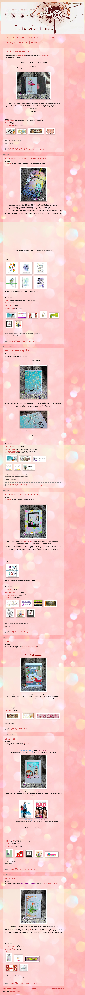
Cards (10, 149)
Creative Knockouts (9, 846)
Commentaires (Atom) (14, 991)
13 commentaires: (23, 631)
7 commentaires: (23, 484)
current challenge (44, 55)
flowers (14, 341)
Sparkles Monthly (9, 589)
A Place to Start (8, 307)
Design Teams (23, 42)
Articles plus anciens (57, 989)
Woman (44, 149)
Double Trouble (8, 591)
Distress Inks (29, 485)
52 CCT (10, 485)
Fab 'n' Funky (8, 709)
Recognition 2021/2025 (54, 37)
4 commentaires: (23, 728)
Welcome (15, 37)
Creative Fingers (8, 710)
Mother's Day (18, 149)
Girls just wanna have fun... (18, 51)
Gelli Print (18, 341)
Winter (45, 485)
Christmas (18, 485)
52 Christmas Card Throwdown (27, 355)
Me (23, 37)
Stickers (23, 730)
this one (30, 929)
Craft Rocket (7, 842)
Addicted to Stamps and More (12, 448)
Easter (18, 633)
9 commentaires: (23, 868)
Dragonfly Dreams (9, 951)
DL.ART (6, 122)
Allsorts (6, 300)
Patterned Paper (32, 149)
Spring (31, 983)
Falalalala (9, 641)
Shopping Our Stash (10, 120)
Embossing (35, 485)
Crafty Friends (8, 303)
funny (21, 633)
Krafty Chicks (8, 124)
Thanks (35, 983)
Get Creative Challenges (10, 949)
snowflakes (20, 402)
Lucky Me (10, 738)
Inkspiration (7, 945)
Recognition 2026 (37, 42)
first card (14, 102)
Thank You (10, 878)
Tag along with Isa (9, 299)
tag (35, 341)
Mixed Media (27, 869)
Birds (10, 341)
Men (22, 869)
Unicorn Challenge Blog (10, 592)
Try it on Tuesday (9, 948)
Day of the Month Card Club (50, 883)
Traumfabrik (39, 149)
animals (11, 633)
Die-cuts (23, 485)
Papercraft (7, 588)
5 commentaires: (23, 148)
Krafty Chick (7, 707)
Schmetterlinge (30, 341)
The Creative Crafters (10, 125)
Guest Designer (10, 42)
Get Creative (8, 302)
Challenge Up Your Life (10, 946)
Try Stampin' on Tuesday (11, 840)
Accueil (33, 989)
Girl (13, 149)
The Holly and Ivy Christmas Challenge (14, 451)
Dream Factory (21, 55)
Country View (8, 305)
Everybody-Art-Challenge (11, 446)
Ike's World (7, 594)
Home (7, 37)
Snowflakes (41, 485)
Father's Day (18, 869)
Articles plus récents (9, 989)
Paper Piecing (24, 149)
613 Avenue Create (9, 308)
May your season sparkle (17, 350)
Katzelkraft (8, 163)
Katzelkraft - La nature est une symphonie (25, 158)
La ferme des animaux (28, 541)
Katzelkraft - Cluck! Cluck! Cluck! (22, 494)
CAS (13, 869)
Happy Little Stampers (10, 449)
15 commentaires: (23, 340)
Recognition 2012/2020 (35, 37)
